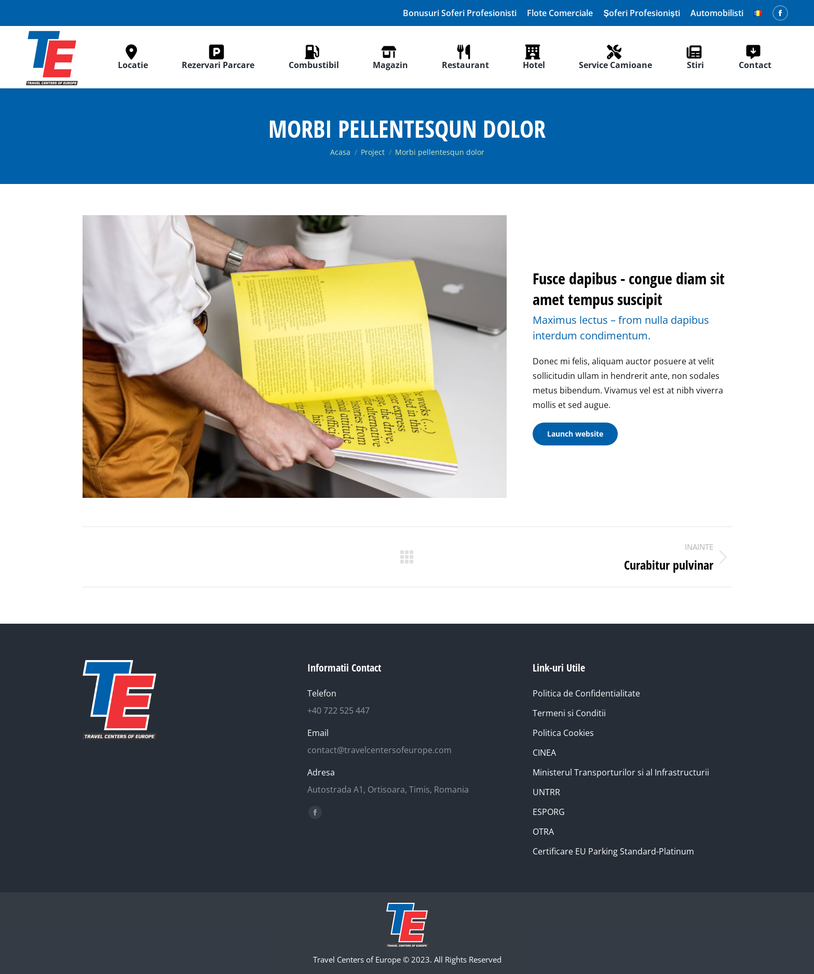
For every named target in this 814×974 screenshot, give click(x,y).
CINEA (544, 752)
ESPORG (549, 812)
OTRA (543, 831)
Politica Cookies (563, 733)
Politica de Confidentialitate (586, 693)
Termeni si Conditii (569, 713)
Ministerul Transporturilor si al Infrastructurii (621, 772)
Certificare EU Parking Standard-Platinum (613, 851)
